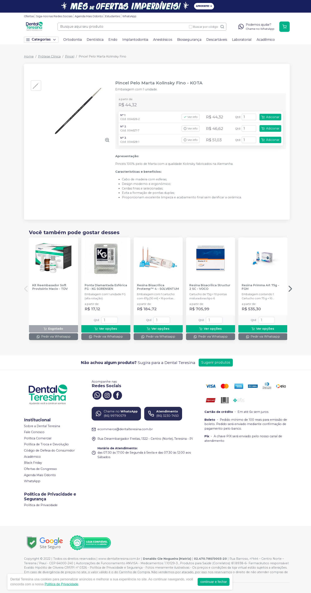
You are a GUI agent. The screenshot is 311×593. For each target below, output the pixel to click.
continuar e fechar (213, 581)
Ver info (191, 117)
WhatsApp (129, 16)
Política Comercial (37, 438)
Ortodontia (72, 40)
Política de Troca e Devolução (46, 444)
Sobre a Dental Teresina (42, 426)
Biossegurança (189, 40)
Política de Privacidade (41, 505)
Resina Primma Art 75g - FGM (260, 287)
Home (29, 56)
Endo (112, 40)
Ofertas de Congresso (40, 469)
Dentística (95, 40)
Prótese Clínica (49, 56)
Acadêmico (266, 40)
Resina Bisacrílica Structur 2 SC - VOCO (209, 287)
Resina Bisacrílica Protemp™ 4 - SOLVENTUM (158, 287)
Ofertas (29, 16)
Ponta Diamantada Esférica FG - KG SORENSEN (106, 287)
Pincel (69, 56)
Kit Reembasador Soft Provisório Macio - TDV (50, 287)
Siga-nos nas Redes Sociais (54, 16)
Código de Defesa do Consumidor (49, 450)
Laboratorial (242, 40)
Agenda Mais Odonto (89, 16)
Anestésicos (162, 40)
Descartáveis (216, 40)
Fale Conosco (34, 432)
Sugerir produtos (215, 362)
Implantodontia (135, 40)
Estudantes (112, 16)
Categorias (41, 39)
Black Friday (33, 463)
